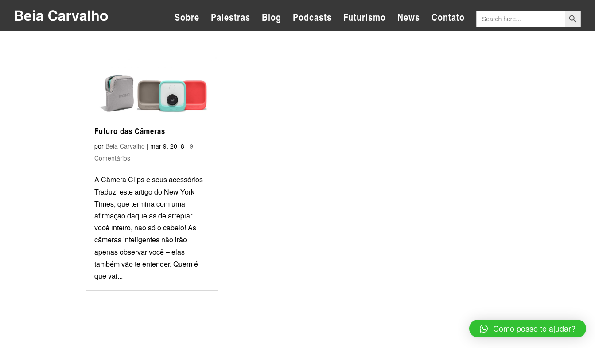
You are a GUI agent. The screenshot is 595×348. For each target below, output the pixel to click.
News (408, 19)
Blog (271, 19)
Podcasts (312, 19)
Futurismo (364, 19)
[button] (527, 328)
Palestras (230, 19)
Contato (448, 19)
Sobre (187, 19)
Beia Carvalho (125, 145)
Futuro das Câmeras (129, 131)
